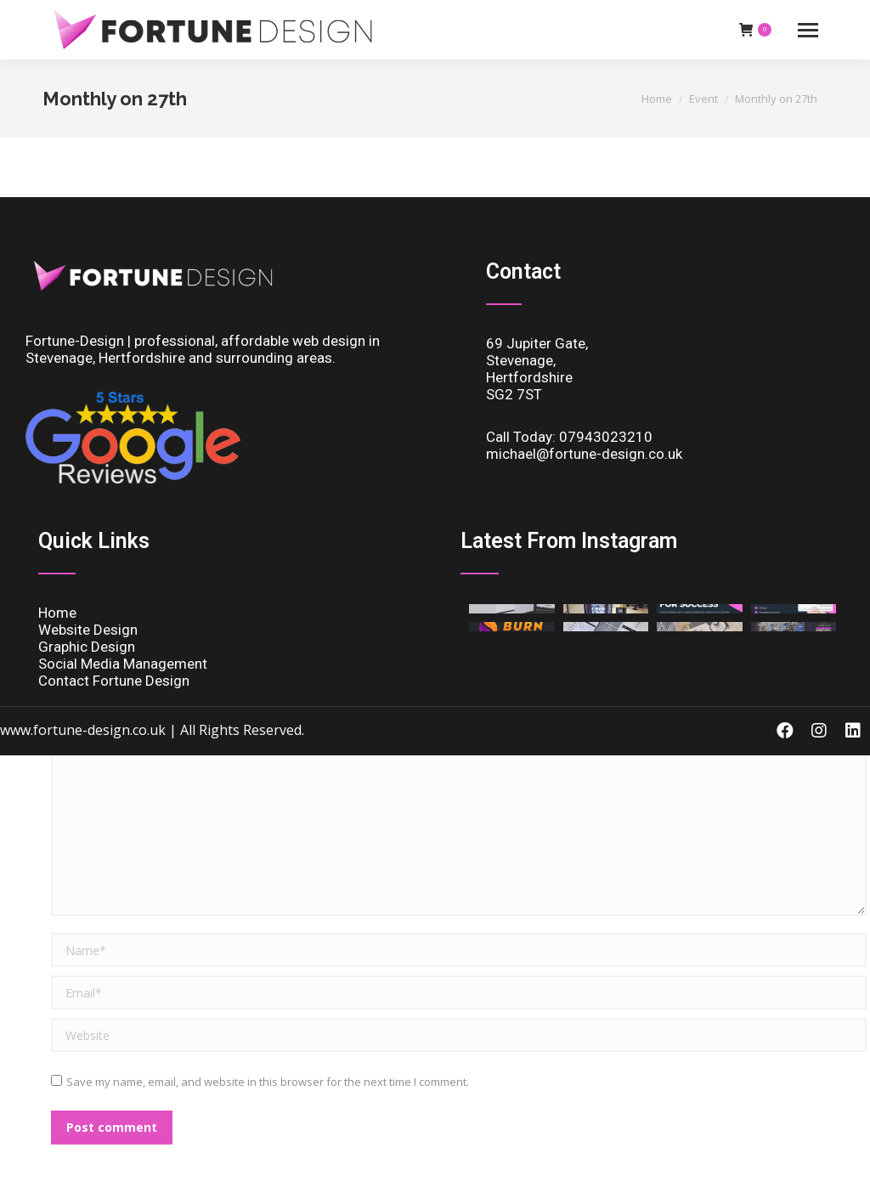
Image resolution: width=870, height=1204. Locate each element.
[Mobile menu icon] (808, 30)
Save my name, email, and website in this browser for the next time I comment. (267, 1081)
